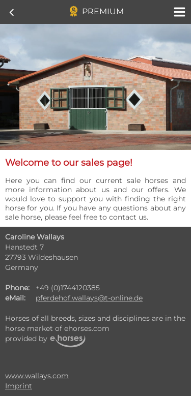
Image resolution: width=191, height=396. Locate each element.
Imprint (18, 385)
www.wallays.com (37, 375)
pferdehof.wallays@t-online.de (89, 297)
